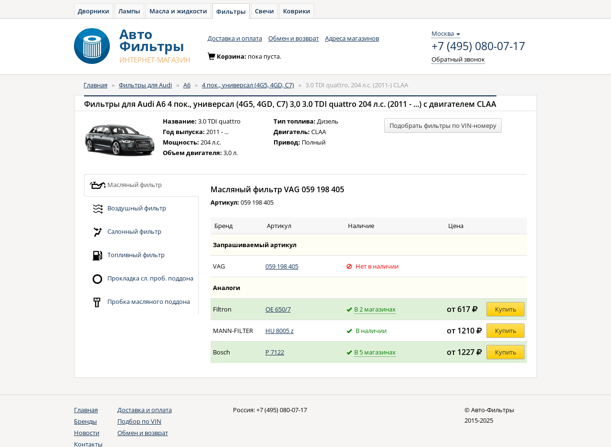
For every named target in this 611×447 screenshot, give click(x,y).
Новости (86, 432)
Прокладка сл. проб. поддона (141, 279)
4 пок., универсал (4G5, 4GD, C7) (248, 85)
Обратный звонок (458, 59)
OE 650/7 (278, 309)
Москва (446, 33)
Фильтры (231, 11)
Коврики (296, 11)
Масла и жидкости (178, 11)
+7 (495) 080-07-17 (478, 46)
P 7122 (274, 352)
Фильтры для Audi (145, 85)
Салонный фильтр (125, 232)
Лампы (129, 11)
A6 (186, 85)
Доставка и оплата (235, 38)
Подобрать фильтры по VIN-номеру (443, 125)
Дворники (93, 11)
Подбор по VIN (139, 421)
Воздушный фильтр (127, 209)
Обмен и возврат (293, 38)
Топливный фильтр (127, 255)
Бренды (85, 421)
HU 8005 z (279, 330)
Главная (95, 85)
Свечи (264, 11)
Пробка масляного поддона (139, 302)
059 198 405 (281, 266)
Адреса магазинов (352, 38)
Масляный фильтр (125, 185)
